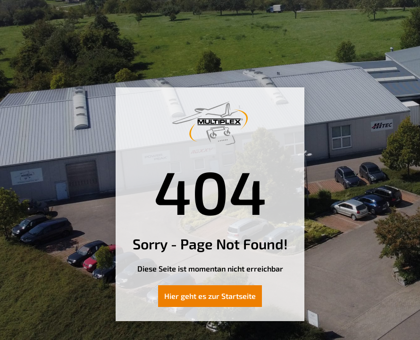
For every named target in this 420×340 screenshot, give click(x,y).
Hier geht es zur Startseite (210, 295)
